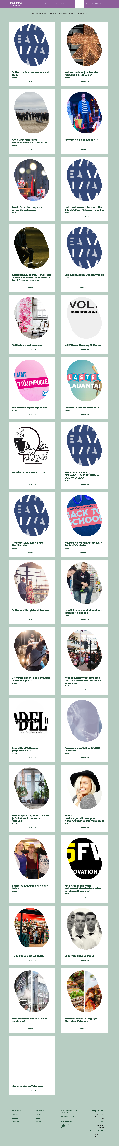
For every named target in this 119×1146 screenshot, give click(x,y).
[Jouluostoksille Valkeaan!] (84, 121)
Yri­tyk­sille (38, 1121)
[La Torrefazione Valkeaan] (84, 935)
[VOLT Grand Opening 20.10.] (84, 324)
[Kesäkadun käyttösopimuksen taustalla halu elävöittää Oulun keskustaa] (84, 661)
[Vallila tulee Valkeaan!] (32, 324)
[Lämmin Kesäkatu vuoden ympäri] (84, 258)
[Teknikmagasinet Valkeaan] (32, 935)
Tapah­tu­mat (15, 1121)
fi (105, 3)
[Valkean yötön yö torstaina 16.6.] (32, 592)
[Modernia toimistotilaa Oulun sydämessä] (32, 1000)
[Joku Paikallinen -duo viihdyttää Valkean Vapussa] (32, 661)
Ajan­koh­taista (40, 1110)
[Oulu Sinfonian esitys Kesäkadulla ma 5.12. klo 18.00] (32, 121)
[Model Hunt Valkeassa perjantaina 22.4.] (32, 730)
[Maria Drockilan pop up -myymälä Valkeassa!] (32, 189)
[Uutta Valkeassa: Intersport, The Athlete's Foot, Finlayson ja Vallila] (84, 189)
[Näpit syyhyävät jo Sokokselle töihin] (32, 869)
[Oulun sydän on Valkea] (32, 1065)
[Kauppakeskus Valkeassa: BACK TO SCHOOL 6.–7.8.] (84, 524)
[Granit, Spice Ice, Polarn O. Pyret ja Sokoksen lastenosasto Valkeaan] (32, 798)
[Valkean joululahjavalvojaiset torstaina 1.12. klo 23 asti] (84, 54)
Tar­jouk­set (15, 1114)
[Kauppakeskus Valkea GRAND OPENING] (84, 730)
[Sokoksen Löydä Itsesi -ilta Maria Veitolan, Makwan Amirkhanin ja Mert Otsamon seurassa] (32, 258)
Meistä (38, 1118)
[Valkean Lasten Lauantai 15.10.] (84, 388)
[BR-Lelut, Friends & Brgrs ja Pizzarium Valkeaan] (84, 1000)
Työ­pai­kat (39, 1114)
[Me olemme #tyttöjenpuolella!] (32, 388)
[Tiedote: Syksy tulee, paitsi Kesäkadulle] (32, 524)
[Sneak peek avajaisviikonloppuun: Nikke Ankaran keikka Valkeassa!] (84, 798)
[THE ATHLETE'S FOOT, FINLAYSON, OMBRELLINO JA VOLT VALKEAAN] (84, 455)
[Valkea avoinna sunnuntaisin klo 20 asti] (32, 54)
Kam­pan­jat (15, 1118)
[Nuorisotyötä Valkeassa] (32, 455)
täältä (102, 1122)
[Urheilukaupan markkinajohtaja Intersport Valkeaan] (84, 592)
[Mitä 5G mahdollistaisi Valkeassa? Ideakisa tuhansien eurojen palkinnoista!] (84, 869)
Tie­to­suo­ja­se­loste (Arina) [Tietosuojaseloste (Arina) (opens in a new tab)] (67, 1116)
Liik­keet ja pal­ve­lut (17, 1110)
